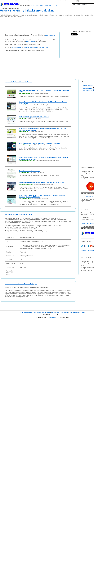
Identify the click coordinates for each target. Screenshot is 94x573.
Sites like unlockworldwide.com (44, 184)
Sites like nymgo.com (34, 118)
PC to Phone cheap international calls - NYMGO (34, 117)
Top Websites (37, 312)
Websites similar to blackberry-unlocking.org (19, 82)
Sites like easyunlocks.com (39, 93)
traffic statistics (30, 41)
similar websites (16, 47)
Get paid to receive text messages (29, 171)
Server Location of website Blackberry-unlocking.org (21, 284)
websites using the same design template (36, 47)
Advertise (82, 312)
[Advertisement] (39, 24)
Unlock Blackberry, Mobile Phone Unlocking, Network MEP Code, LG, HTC (42, 183)
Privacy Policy (64, 312)
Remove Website (74, 312)
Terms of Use (55, 312)
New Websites (46, 312)
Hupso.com (53, 317)
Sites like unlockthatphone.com (43, 105)
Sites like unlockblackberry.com (44, 145)
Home (21, 312)
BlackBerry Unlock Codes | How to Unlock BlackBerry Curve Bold (39, 143)
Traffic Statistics (88, 88)
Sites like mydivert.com (36, 131)
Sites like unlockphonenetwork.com (47, 160)
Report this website (50, 35)
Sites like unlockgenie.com (39, 198)
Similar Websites (88, 85)
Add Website (28, 312)
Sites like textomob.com (36, 172)
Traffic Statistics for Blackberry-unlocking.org (19, 214)
